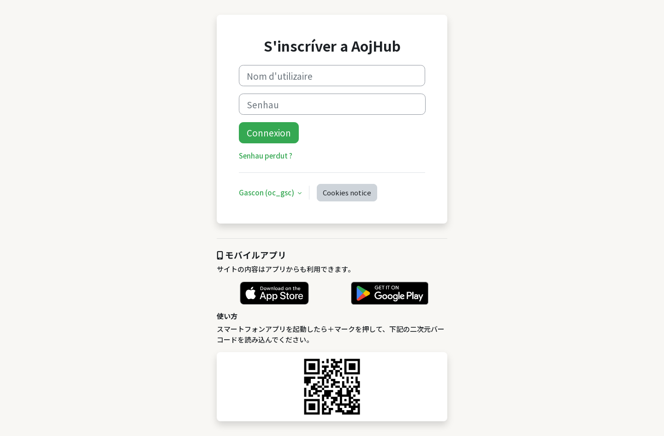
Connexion (269, 132)
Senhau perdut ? (265, 155)
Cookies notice (347, 192)
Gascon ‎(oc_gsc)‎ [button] (267, 192)
